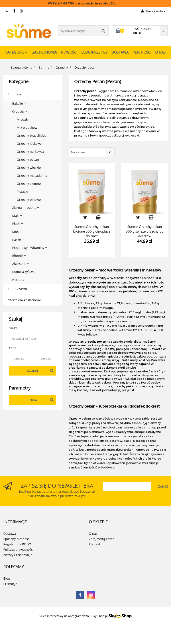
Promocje (10, 584)
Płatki (17, 223)
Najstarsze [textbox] (78, 152)
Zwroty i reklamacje (17, 555)
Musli (16, 231)
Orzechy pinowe (29, 199)
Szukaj (32, 371)
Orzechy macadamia (32, 175)
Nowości (69, 52)
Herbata (18, 279)
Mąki (17, 215)
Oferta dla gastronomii (25, 300)
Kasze (18, 239)
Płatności (141, 52)
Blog (6, 578)
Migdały (22, 119)
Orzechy (19, 111)
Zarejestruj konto (101, 539)
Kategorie (16, 52)
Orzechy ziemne (29, 183)
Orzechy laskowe (29, 143)
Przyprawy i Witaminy (29, 247)
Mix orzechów (27, 127)
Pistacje (22, 191)
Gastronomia (44, 52)
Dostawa (119, 52)
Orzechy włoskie (29, 167)
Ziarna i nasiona (25, 207)
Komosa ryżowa (23, 271)
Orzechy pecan (28, 159)
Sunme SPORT (18, 289)
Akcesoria (20, 263)
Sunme (14, 94)
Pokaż (33, 400)
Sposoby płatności (16, 539)
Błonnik (19, 255)
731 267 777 (7, 11)
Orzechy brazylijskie (32, 135)
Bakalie (19, 103)
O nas (160, 52)
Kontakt (94, 544)
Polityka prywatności (18, 549)
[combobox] (92, 152)
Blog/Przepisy (94, 52)
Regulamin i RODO (17, 544)
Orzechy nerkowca (30, 151)
